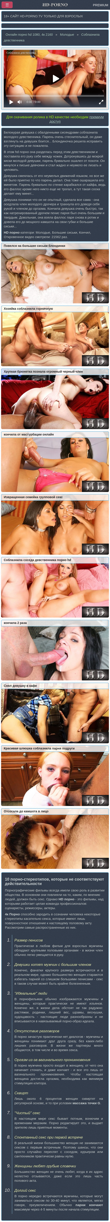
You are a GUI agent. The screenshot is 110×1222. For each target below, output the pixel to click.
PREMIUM (100, 5)
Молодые (67, 34)
